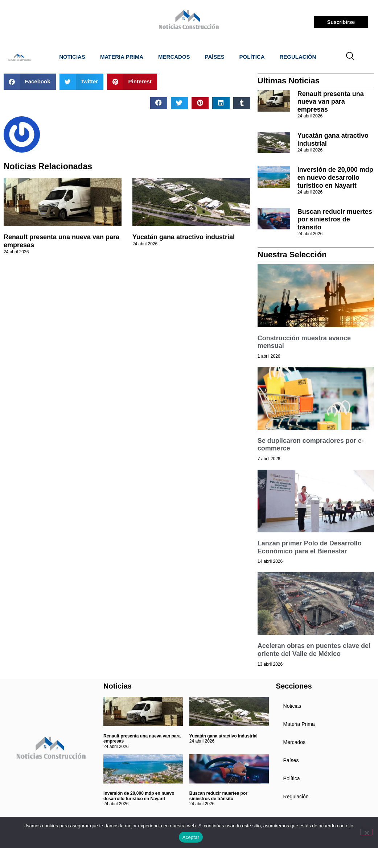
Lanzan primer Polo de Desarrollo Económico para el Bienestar (310, 547)
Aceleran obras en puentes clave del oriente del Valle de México (314, 649)
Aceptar (191, 837)
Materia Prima (121, 57)
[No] (366, 832)
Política (252, 57)
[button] (30, 82)
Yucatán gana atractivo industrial (183, 237)
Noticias (72, 57)
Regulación (298, 57)
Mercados (174, 57)
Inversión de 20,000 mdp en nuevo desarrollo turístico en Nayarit (335, 177)
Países (215, 57)
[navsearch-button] (350, 57)
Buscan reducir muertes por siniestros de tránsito (334, 219)
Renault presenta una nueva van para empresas (330, 101)
